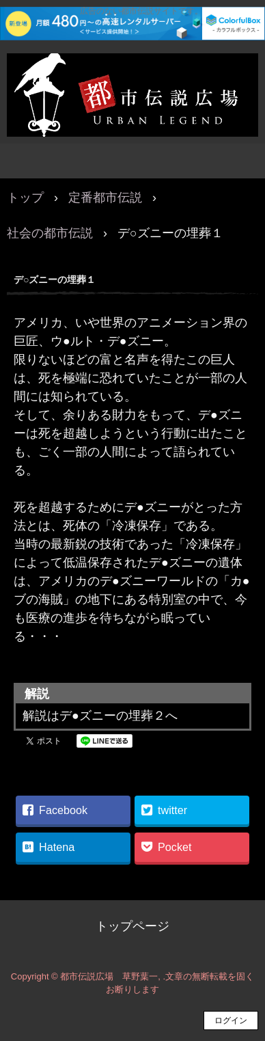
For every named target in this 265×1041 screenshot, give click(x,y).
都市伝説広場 (132, 67)
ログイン (230, 1020)
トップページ (132, 926)
